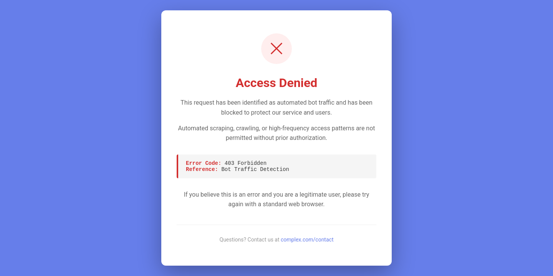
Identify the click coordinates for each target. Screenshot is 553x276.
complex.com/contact (307, 240)
